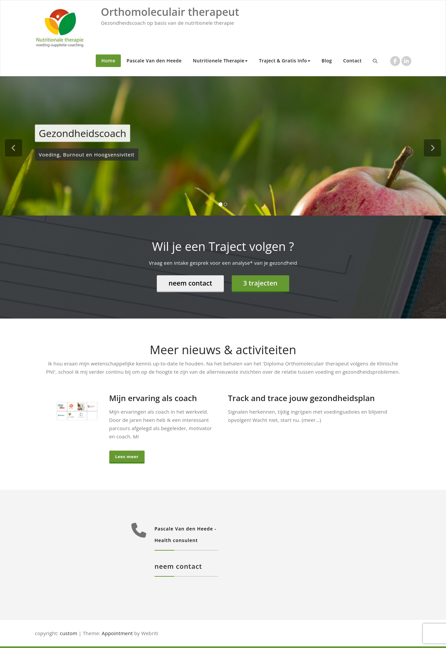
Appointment (116, 633)
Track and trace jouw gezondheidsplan (301, 397)
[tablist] (223, 205)
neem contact (190, 283)
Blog (327, 60)
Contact (352, 60)
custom (68, 633)
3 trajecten (260, 283)
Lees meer (127, 457)
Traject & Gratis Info (284, 60)
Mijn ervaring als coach (153, 397)
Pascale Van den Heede (154, 60)
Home (108, 60)
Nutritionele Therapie (220, 60)
